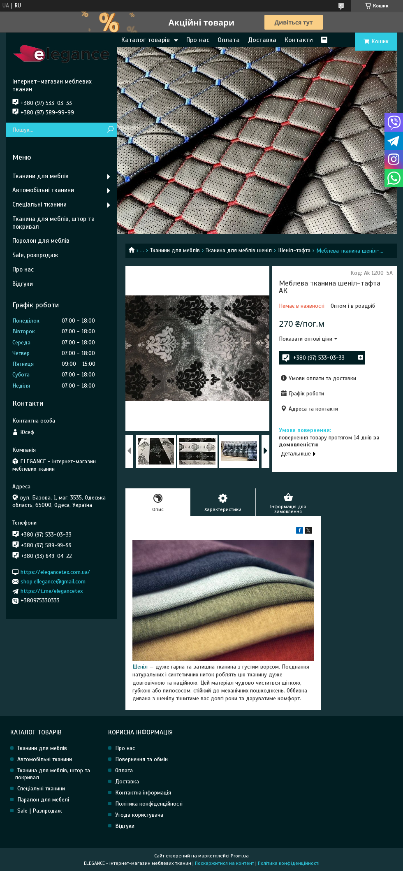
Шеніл (140, 666)
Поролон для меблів (40, 240)
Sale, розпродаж (35, 255)
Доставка (262, 40)
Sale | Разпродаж (39, 810)
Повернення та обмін (141, 759)
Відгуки (22, 284)
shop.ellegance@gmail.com (53, 581)
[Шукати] (110, 130)
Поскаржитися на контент (224, 863)
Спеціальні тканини (39, 204)
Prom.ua (240, 856)
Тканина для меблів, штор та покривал (53, 222)
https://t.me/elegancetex (52, 591)
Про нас (197, 40)
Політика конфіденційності (149, 803)
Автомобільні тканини (43, 190)
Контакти (299, 40)
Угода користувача (139, 814)
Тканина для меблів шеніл (239, 250)
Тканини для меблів (175, 250)
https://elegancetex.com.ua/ (55, 571)
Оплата (229, 40)
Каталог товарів (145, 40)
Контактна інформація (143, 792)
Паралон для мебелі (43, 799)
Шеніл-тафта (294, 250)
